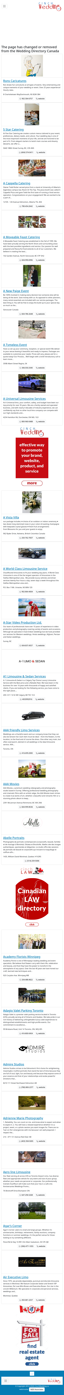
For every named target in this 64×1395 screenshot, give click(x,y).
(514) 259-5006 (33, 861)
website (41, 98)
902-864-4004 (27, 591)
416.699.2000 (27, 753)
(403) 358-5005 (27, 1141)
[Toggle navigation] (4, 6)
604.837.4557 (27, 645)
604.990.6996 (27, 260)
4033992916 (27, 699)
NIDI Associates (36, 1389)
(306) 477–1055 (27, 1246)
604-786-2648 (27, 314)
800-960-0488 (27, 421)
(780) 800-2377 (27, 1087)
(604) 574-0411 (27, 152)
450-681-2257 (27, 1300)
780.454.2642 (27, 206)
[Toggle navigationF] (6, 1381)
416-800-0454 (27, 1033)
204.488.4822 (27, 979)
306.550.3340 (27, 368)
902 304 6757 (27, 98)
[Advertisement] (32, 29)
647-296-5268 (27, 1195)
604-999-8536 (27, 807)
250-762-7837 (27, 538)
